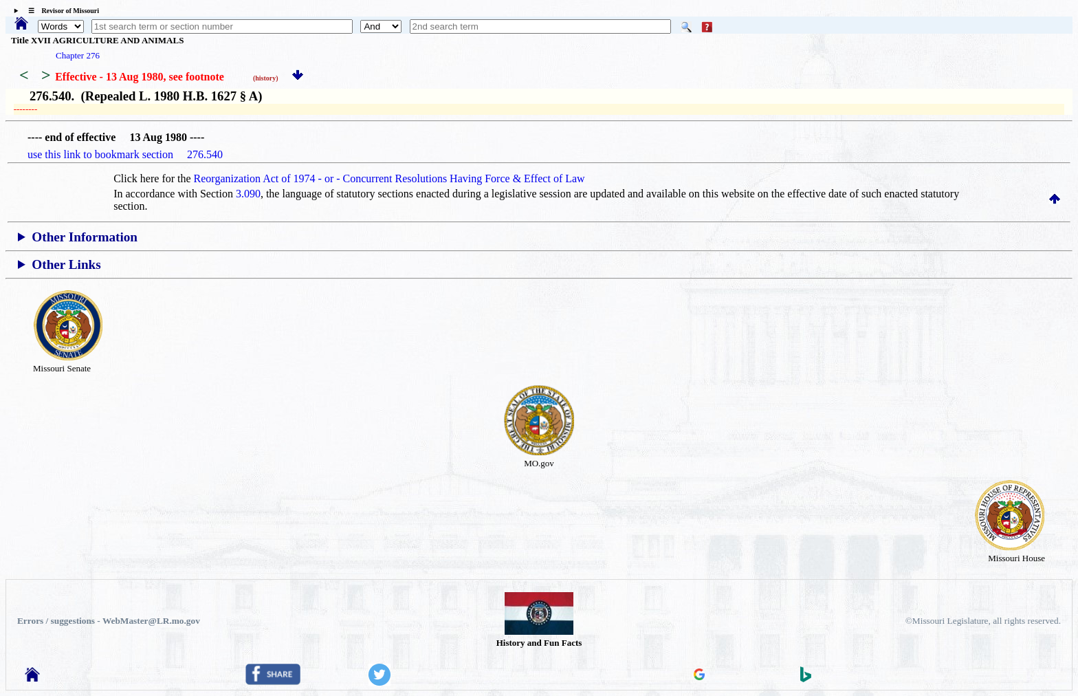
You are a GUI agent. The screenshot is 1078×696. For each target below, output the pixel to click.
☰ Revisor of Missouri (60, 10)
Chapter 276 (78, 55)
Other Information (85, 237)
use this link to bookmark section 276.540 (125, 154)
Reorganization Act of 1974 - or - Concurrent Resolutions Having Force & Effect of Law (389, 178)
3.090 (248, 193)
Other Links (66, 264)
